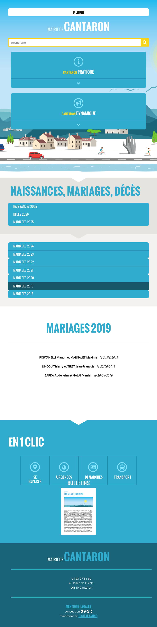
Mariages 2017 (23, 294)
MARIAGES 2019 (23, 286)
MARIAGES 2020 (23, 278)
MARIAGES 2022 (23, 262)
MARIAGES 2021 (23, 270)
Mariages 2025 (23, 222)
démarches (94, 471)
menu (78, 12)
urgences (64, 471)
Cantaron (78, 27)
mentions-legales (78, 606)
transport (122, 471)
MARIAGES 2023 (23, 254)
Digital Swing (88, 616)
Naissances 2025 (25, 206)
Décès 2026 (21, 214)
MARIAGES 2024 (23, 246)
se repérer (35, 473)
